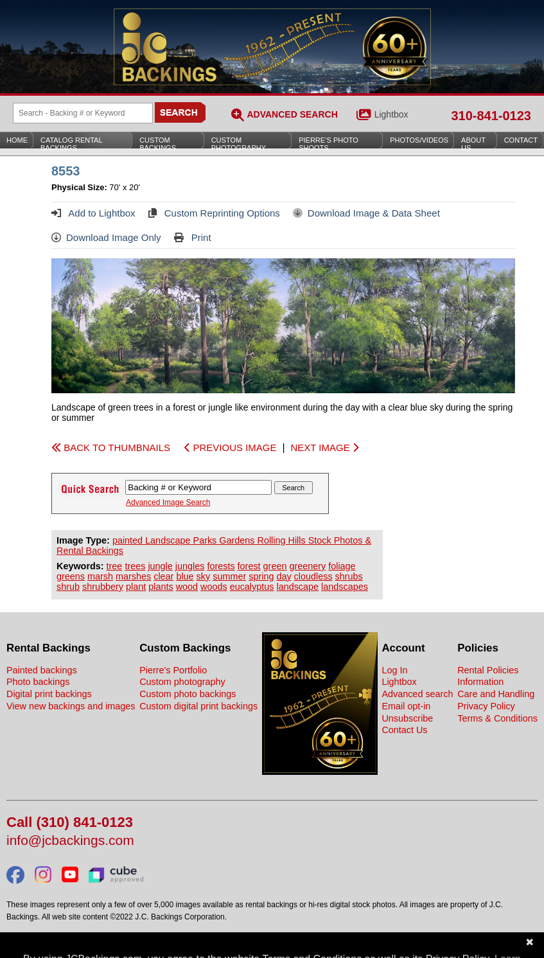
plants (160, 586)
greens (71, 576)
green (275, 566)
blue (184, 576)
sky (204, 576)
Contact (521, 140)
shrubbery (102, 586)
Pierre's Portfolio (173, 670)
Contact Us (404, 730)
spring (261, 576)
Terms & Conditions (497, 718)
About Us (473, 144)
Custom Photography (238, 144)
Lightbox (391, 114)
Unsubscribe (407, 718)
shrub (68, 586)
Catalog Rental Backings (71, 144)
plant (136, 586)
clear (163, 576)
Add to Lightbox (93, 213)
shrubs (349, 576)
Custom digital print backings (198, 706)
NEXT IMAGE (324, 447)
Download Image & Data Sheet (366, 213)
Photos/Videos (419, 140)
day (283, 576)
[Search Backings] (83, 113)
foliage (341, 566)
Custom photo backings (187, 694)
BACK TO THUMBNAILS (110, 447)
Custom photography (182, 682)
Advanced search (417, 694)
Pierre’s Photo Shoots (328, 144)
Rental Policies (487, 670)
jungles (190, 566)
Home (17, 140)
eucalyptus (252, 586)
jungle (160, 566)
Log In (394, 670)
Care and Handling (495, 694)
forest (249, 566)
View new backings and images (71, 706)
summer (229, 576)
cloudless (313, 576)
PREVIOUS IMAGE (230, 447)
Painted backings (41, 670)
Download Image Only (106, 237)
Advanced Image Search (168, 502)
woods (213, 586)
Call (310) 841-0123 (69, 823)
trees (135, 566)
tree (115, 566)
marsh (100, 576)
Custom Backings (157, 144)
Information (480, 682)
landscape (297, 586)
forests (220, 566)
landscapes (344, 586)
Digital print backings (49, 694)
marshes (133, 576)
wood (187, 586)
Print (192, 237)
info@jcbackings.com (70, 841)
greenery (307, 566)
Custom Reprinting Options (214, 213)
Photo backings (37, 682)
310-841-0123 (491, 116)
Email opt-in (406, 706)
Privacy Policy (486, 706)
